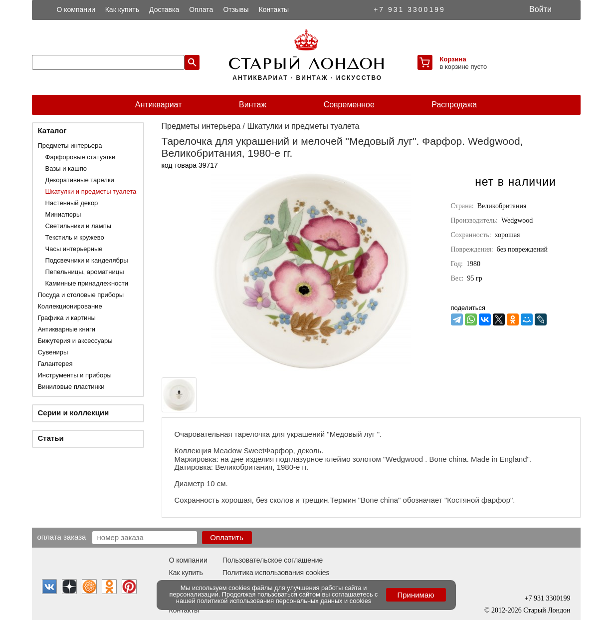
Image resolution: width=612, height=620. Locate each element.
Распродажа (454, 104)
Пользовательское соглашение (272, 560)
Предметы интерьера (70, 145)
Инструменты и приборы (75, 375)
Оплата (201, 9)
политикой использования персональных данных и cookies (284, 601)
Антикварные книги (66, 329)
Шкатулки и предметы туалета (91, 191)
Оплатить (226, 537)
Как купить (122, 9)
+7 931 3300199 (409, 9)
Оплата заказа (61, 537)
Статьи (51, 438)
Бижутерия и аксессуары (75, 340)
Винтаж (252, 104)
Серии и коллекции (73, 412)
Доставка (164, 9)
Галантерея (55, 363)
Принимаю (415, 595)
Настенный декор (71, 203)
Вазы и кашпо (66, 168)
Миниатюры (63, 214)
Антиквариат (158, 104)
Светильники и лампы (78, 226)
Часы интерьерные (74, 249)
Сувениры (53, 352)
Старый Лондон (546, 610)
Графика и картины (67, 317)
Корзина (453, 59)
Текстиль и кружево (74, 237)
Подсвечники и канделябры (86, 260)
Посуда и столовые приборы (81, 295)
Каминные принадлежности (87, 283)
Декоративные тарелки (79, 180)
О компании (76, 9)
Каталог (52, 130)
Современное (349, 104)
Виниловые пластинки (71, 386)
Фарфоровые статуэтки (80, 157)
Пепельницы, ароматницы (84, 272)
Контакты (274, 9)
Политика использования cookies (276, 573)
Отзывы (235, 9)
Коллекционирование (70, 306)
